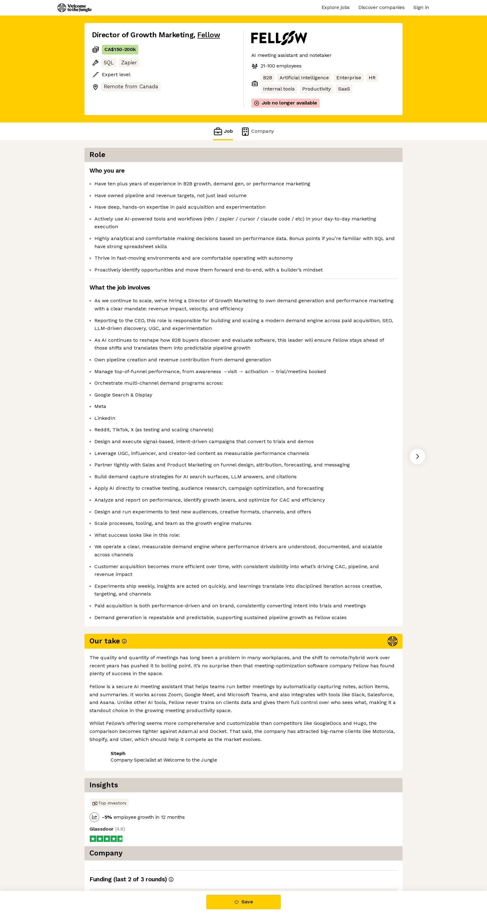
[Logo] (74, 7)
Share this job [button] (109, 865)
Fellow (208, 35)
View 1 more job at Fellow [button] (167, 865)
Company (257, 131)
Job (223, 131)
